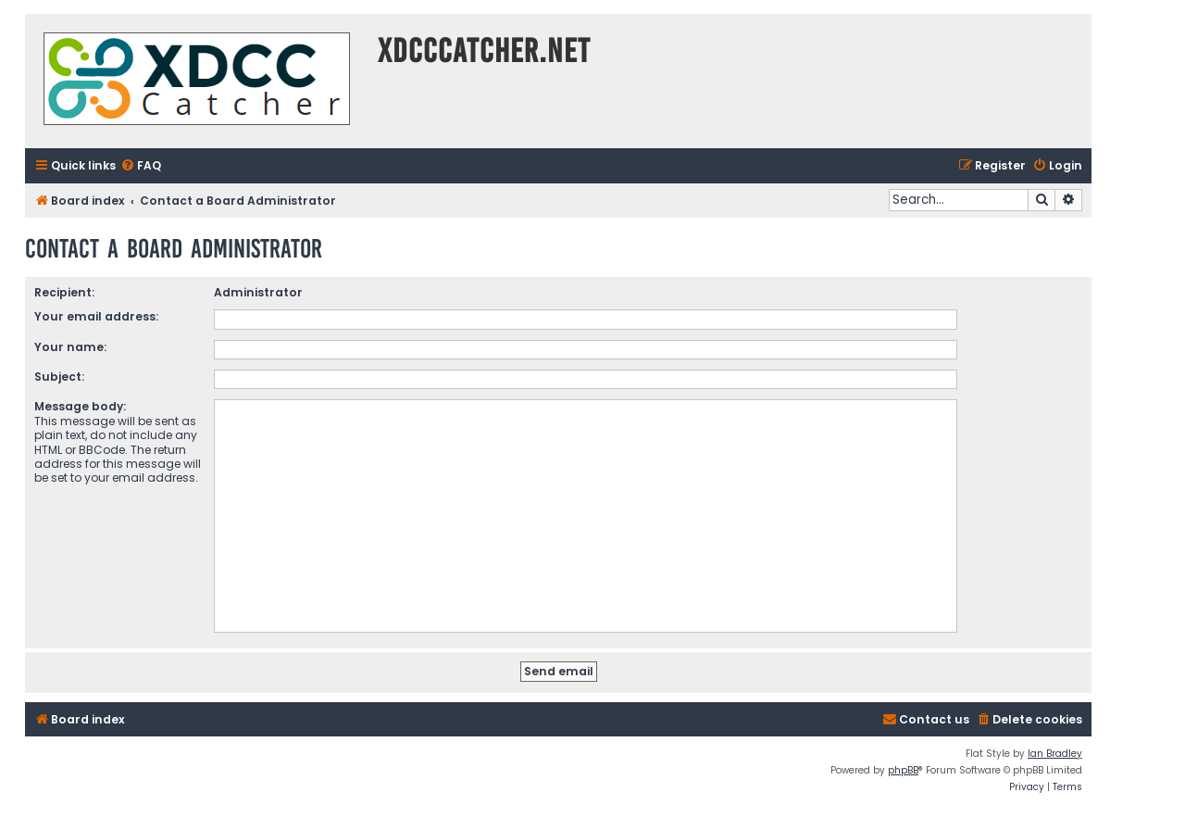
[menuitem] (140, 166)
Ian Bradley (1055, 754)
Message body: (80, 406)
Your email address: (96, 316)
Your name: (70, 347)
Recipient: (64, 292)
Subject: (59, 376)
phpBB (903, 770)
